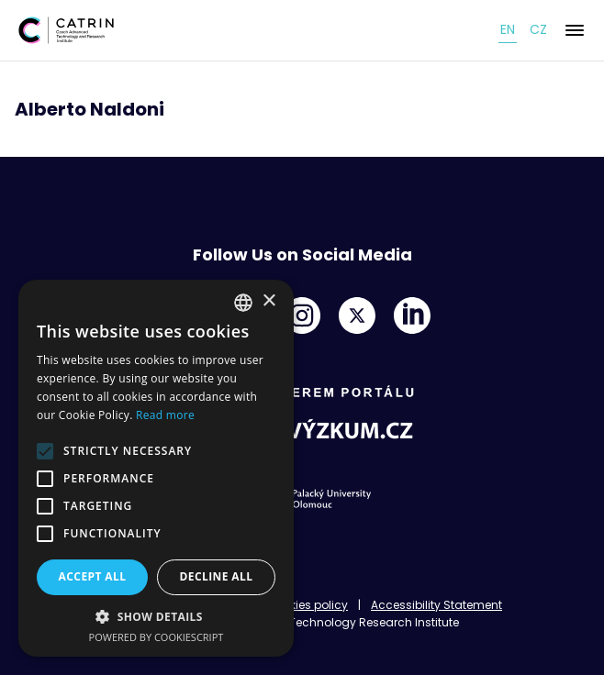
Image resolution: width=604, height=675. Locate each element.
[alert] (156, 468)
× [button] (268, 301)
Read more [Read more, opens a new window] (165, 415)
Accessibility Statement (436, 605)
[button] (156, 616)
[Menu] (574, 30)
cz (538, 29)
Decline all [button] (216, 576)
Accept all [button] (93, 576)
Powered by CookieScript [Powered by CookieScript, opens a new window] (156, 637)
